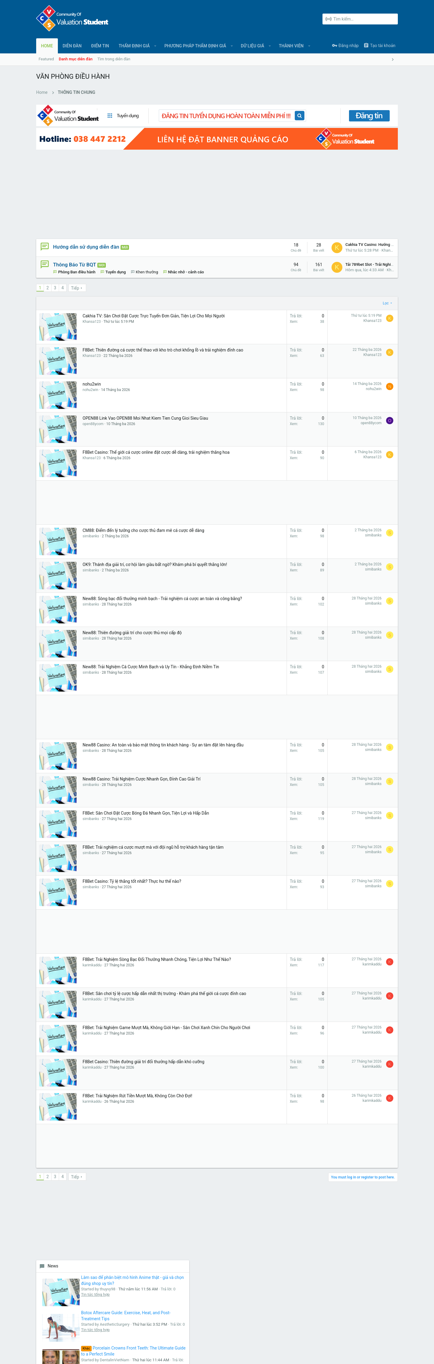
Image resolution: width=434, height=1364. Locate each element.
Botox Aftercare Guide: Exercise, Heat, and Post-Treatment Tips (373, 254)
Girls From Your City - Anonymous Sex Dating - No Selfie (372, 697)
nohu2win (92, 378)
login (285, 1224)
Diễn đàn (166, 1224)
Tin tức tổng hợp (366, 237)
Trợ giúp (373, 1334)
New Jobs (328, 463)
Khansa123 (295, 238)
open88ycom (93, 424)
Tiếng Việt (74, 1334)
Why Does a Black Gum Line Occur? (369, 412)
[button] (155, 46)
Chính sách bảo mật (345, 1334)
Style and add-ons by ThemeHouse (166, 1353)
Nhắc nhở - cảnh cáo (76, 266)
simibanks (91, 536)
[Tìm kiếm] (360, 19)
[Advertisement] (162, 182)
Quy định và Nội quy (307, 1334)
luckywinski (384, 772)
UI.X (52, 1334)
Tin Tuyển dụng (365, 509)
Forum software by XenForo (85, 1353)
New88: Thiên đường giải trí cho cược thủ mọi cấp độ (132, 626)
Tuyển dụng (115, 260)
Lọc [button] (289, 297)
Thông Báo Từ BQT (74, 253)
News (324, 185)
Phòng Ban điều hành (77, 260)
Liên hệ (164, 1236)
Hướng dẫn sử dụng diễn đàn (86, 235)
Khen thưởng (147, 260)
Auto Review (364, 565)
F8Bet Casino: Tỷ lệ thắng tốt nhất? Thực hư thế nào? (132, 875)
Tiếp (75, 282)
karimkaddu (92, 965)
